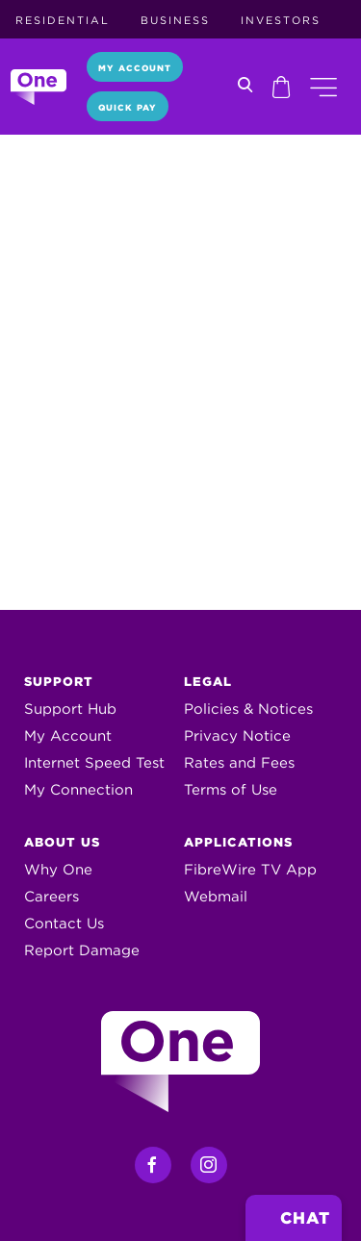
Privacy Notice (237, 736)
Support (58, 681)
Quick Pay (127, 107)
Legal (208, 681)
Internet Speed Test (94, 763)
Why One (58, 869)
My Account (134, 68)
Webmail (215, 896)
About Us (62, 842)
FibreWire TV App (250, 869)
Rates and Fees (239, 763)
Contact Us (64, 923)
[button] (323, 87)
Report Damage (82, 950)
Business (175, 20)
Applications (238, 842)
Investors (281, 20)
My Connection (78, 789)
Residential (62, 20)
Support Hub (70, 709)
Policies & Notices (248, 709)
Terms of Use (230, 789)
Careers (51, 896)
